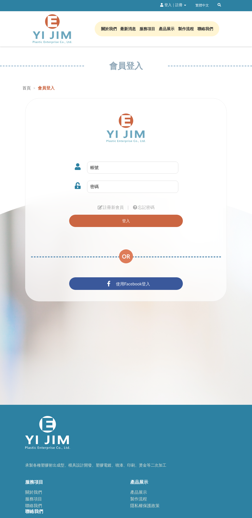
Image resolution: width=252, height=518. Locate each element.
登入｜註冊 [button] (173, 5)
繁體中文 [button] (202, 5)
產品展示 (166, 28)
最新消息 (128, 28)
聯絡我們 (205, 28)
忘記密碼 (143, 207)
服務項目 (147, 28)
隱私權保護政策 (145, 505)
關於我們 (109, 28)
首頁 (27, 87)
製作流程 (186, 28)
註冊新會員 (110, 207)
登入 (126, 220)
